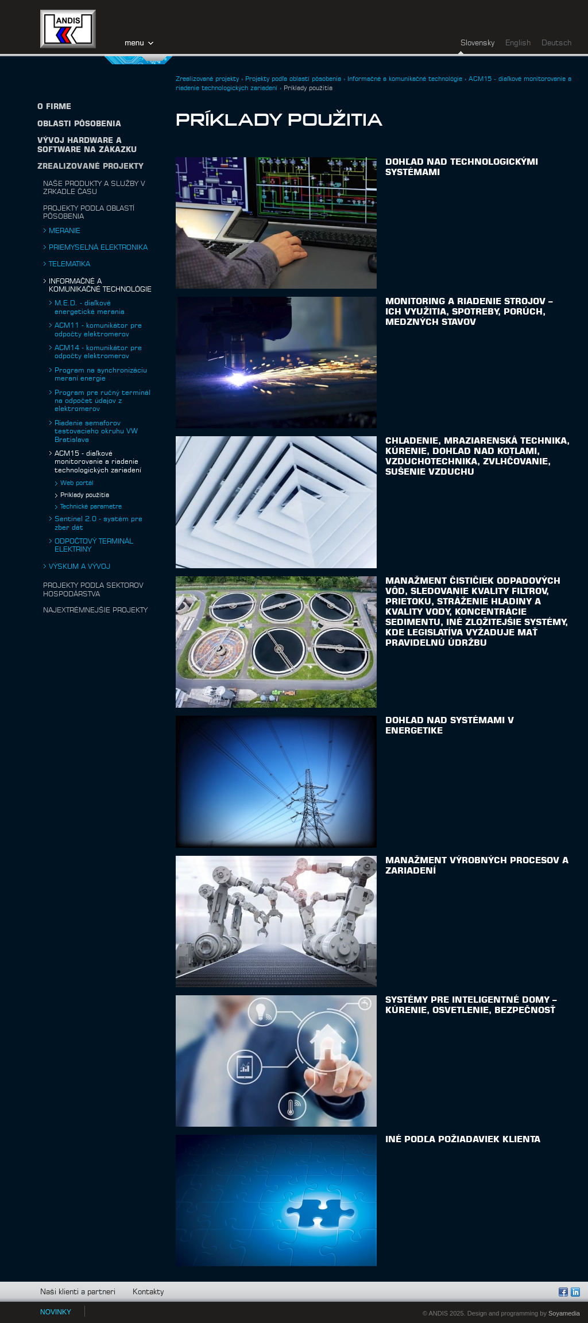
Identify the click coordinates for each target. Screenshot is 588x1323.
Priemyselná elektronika (98, 247)
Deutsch (556, 43)
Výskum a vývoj (79, 566)
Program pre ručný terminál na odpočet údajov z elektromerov (102, 401)
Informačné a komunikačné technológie (404, 79)
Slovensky (477, 43)
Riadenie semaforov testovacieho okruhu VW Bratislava (96, 431)
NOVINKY (55, 1312)
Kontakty (148, 1292)
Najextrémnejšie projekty (95, 610)
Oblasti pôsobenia (79, 124)
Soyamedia (564, 1313)
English (518, 43)
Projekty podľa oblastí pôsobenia (293, 79)
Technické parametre (91, 506)
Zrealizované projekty (90, 166)
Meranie (64, 230)
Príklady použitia (84, 495)
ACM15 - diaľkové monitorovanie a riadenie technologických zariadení (98, 462)
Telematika (69, 264)
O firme (54, 107)
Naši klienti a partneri (77, 1292)
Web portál (77, 483)
